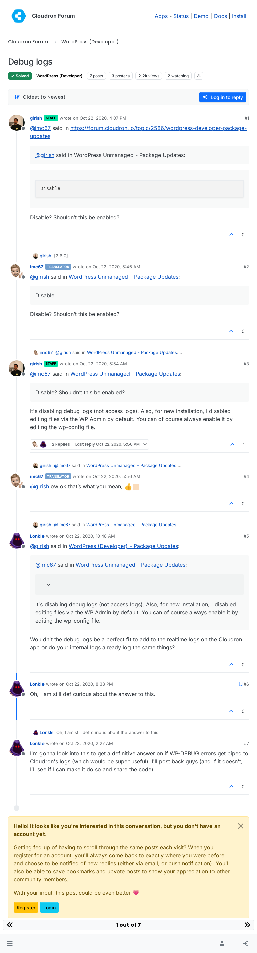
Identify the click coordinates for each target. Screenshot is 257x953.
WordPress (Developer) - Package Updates (123, 546)
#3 (246, 363)
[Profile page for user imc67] (17, 271)
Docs (220, 16)
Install (239, 16)
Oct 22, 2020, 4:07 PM (103, 118)
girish (36, 118)
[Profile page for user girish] (17, 123)
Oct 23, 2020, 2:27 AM (89, 743)
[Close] (241, 826)
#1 (247, 118)
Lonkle (37, 536)
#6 (246, 684)
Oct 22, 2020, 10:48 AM (90, 536)
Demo (201, 16)
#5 (246, 536)
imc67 (37, 266)
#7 (246, 743)
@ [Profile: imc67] (40, 128)
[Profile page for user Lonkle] (17, 541)
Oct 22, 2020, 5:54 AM (103, 363)
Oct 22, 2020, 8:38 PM (89, 684)
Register (26, 907)
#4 (246, 476)
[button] (9, 943)
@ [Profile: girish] (44, 155)
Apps (161, 16)
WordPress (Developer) (59, 75)
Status (181, 16)
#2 (246, 266)
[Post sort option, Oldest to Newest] (39, 97)
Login (49, 907)
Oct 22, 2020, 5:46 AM (116, 266)
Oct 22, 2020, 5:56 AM (116, 476)
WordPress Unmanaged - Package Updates (123, 276)
